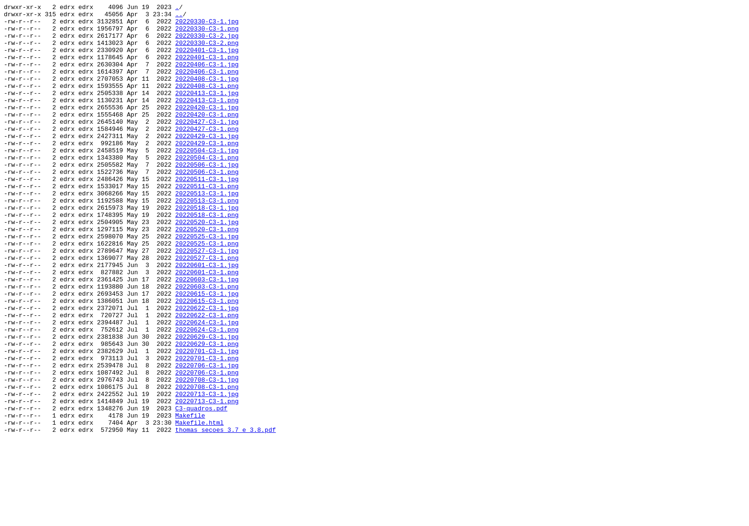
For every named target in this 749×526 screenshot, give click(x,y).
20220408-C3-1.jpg (207, 94)
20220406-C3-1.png (207, 85)
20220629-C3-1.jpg (207, 403)
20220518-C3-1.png (207, 257)
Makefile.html (199, 507)
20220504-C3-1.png (207, 188)
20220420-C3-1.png (207, 137)
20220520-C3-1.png (207, 274)
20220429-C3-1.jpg (207, 163)
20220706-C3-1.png (207, 446)
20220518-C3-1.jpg (207, 249)
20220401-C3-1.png (207, 68)
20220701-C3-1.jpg (207, 421)
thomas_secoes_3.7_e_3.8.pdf (225, 515)
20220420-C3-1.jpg (207, 128)
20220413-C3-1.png (207, 120)
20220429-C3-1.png (207, 171)
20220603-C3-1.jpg (207, 335)
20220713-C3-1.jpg (207, 472)
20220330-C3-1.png (207, 34)
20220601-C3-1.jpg (207, 317)
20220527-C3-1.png (207, 309)
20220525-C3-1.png (207, 292)
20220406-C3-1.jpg (207, 77)
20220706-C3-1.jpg (207, 438)
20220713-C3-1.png (207, 481)
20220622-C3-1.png (207, 378)
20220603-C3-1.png (207, 343)
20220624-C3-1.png (207, 395)
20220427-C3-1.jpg (207, 145)
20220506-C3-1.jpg (207, 197)
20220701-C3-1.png (207, 429)
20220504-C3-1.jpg (207, 180)
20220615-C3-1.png (207, 360)
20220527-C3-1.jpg (207, 300)
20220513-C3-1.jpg (207, 231)
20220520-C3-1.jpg (207, 266)
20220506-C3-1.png (207, 206)
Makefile (190, 498)
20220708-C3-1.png (207, 464)
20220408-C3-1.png (207, 102)
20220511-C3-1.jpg (207, 214)
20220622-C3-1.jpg (207, 369)
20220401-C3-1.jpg (207, 59)
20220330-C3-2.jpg (207, 42)
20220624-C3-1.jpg (207, 386)
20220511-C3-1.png (207, 223)
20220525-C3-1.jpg (207, 283)
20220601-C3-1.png (207, 326)
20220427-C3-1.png (207, 154)
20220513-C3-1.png (207, 240)
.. (179, 16)
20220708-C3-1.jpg (207, 455)
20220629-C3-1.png (207, 412)
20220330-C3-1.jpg (207, 25)
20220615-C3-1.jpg (207, 352)
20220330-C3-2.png (207, 51)
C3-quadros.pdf (201, 489)
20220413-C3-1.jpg (207, 111)
